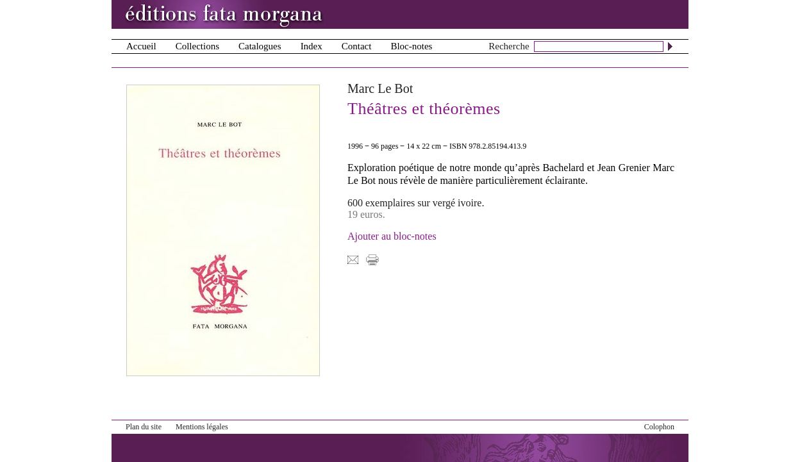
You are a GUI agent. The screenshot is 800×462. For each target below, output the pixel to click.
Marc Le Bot (380, 88)
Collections (197, 46)
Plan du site (144, 426)
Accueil (141, 46)
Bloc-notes (411, 46)
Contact (357, 46)
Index (311, 46)
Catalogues (259, 46)
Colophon (659, 426)
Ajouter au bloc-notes (392, 236)
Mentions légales (202, 426)
